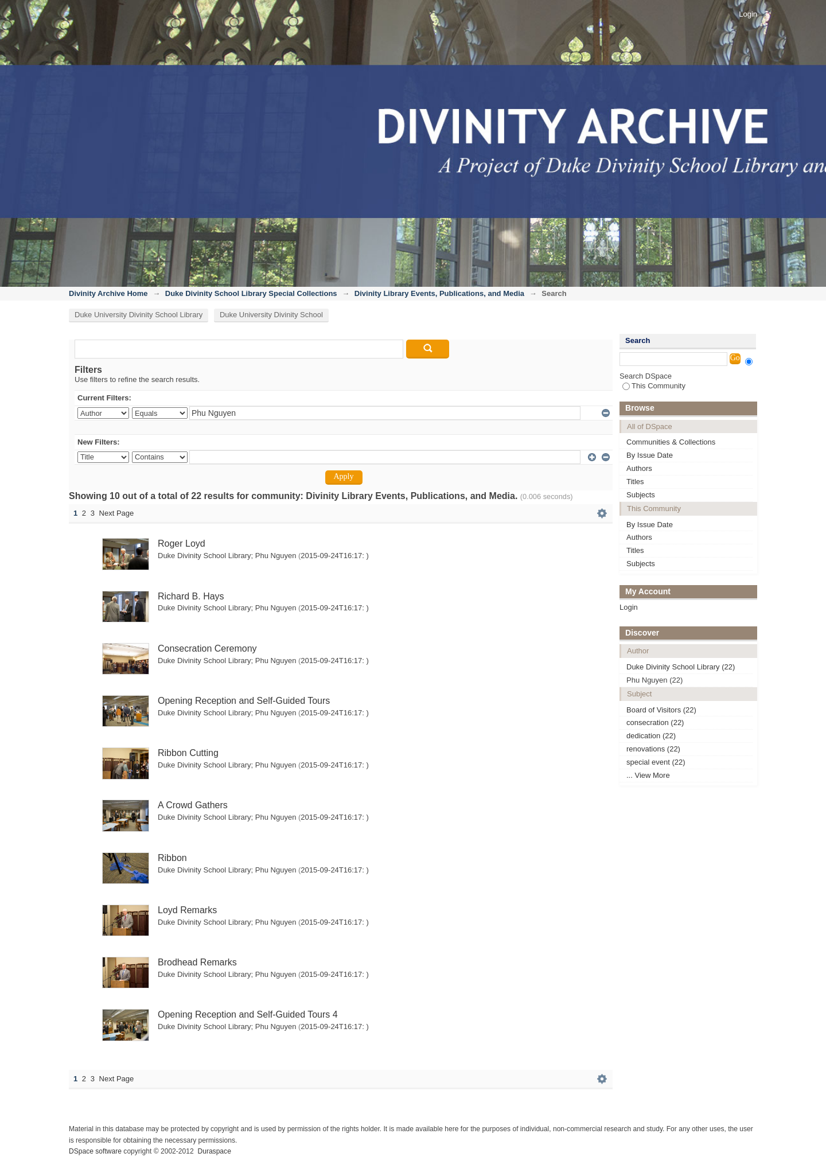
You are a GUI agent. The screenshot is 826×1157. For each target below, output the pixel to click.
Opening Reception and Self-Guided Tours (244, 701)
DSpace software (95, 1151)
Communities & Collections (670, 442)
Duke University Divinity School (271, 314)
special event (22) (655, 762)
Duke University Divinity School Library (138, 314)
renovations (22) (653, 749)
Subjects (640, 494)
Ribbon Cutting (188, 753)
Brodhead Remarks (197, 962)
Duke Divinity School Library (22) (680, 667)
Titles (635, 481)
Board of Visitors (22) (661, 710)
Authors (639, 468)
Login (748, 14)
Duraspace (214, 1151)
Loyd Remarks (187, 910)
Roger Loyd (181, 543)
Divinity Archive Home (108, 293)
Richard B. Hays (191, 596)
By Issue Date (649, 455)
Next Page (116, 513)
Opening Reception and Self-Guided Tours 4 (248, 1014)
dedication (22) (651, 735)
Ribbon (172, 858)
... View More (648, 775)
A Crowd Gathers (193, 805)
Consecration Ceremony (207, 648)
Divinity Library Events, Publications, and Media (439, 293)
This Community (653, 385)
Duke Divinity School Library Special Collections (251, 293)
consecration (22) (655, 722)
